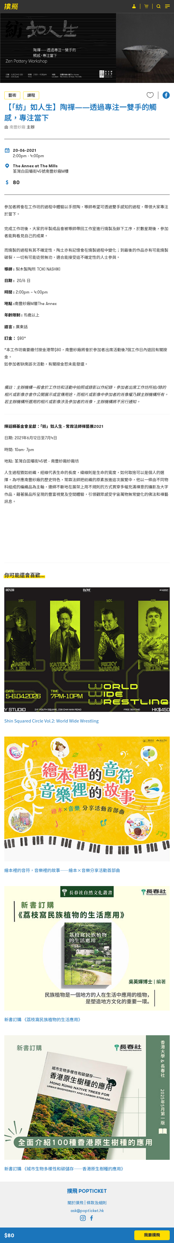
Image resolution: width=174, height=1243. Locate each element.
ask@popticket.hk (87, 1210)
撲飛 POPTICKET (87, 1191)
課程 (31, 95)
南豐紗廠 (17, 127)
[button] (166, 95)
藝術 (12, 95)
